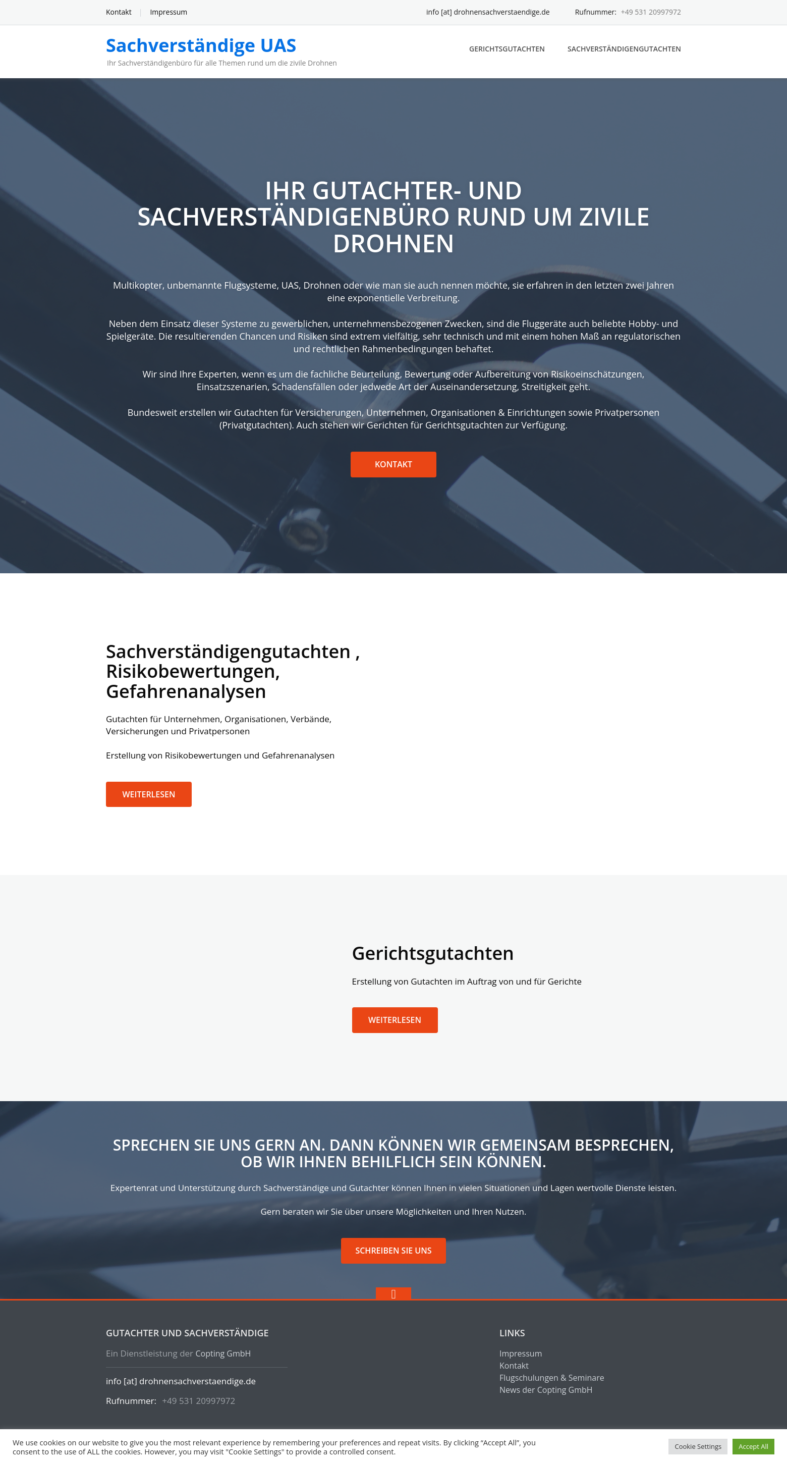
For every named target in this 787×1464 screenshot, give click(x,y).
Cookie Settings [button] (697, 1446)
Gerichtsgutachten (507, 48)
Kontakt (119, 12)
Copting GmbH (223, 1353)
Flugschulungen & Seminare (551, 1377)
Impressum (168, 12)
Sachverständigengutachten (624, 48)
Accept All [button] (753, 1446)
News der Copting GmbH (546, 1389)
